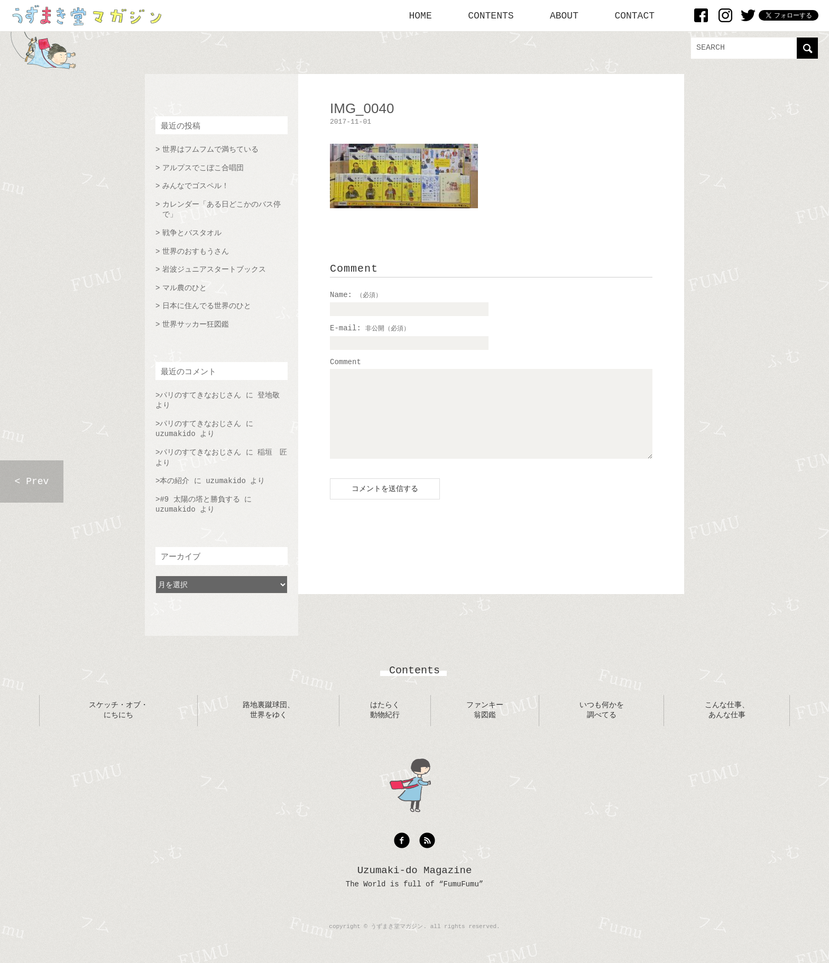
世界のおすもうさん (195, 251)
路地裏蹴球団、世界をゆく (268, 710)
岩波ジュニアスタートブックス (214, 269)
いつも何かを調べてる (601, 710)
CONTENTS (490, 16)
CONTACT (634, 16)
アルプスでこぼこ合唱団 (203, 168)
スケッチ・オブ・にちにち (118, 710)
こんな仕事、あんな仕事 (727, 710)
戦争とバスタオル (192, 233)
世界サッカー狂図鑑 (195, 324)
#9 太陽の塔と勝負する (200, 499)
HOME (420, 16)
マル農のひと (184, 288)
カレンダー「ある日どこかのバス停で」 (221, 209)
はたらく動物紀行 (385, 710)
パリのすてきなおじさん (200, 395)
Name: (356, 295)
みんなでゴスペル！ (195, 186)
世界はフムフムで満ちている (210, 149)
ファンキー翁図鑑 (484, 710)
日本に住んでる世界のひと (206, 306)
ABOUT (564, 16)
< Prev (32, 481)
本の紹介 (174, 481)
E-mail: (370, 328)
